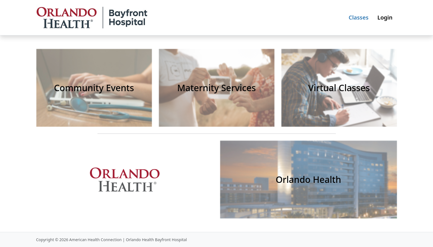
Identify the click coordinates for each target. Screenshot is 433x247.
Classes (358, 17)
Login (384, 17)
